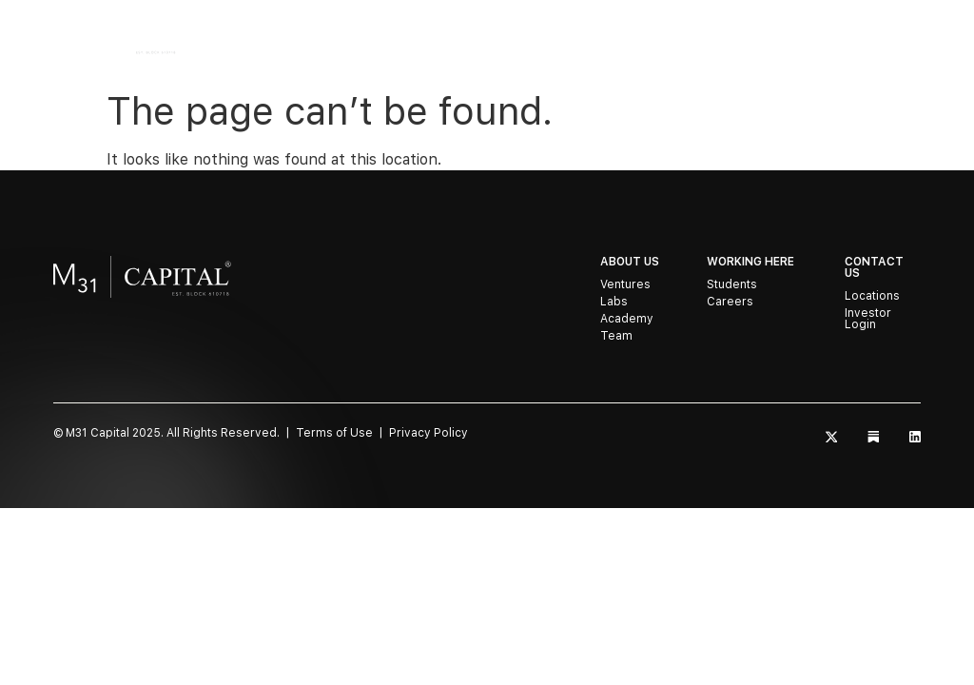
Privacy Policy (428, 433)
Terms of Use (334, 433)
